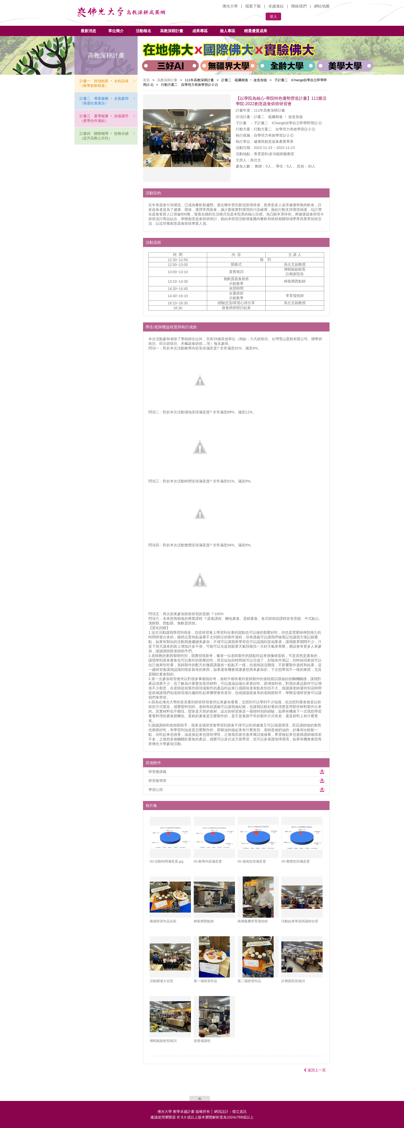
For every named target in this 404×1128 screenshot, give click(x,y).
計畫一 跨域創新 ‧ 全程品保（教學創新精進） (104, 83)
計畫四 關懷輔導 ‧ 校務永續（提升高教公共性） (104, 135)
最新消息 (88, 31)
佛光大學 (230, 6)
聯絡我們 (299, 6)
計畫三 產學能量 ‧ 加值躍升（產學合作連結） (104, 118)
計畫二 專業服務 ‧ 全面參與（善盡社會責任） (104, 100)
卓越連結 (276, 6)
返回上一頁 (315, 1070)
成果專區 (200, 31)
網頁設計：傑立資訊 (230, 1111)
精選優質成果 (255, 31)
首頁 (146, 80)
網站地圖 (322, 6)
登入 (273, 16)
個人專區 (227, 31)
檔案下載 (253, 6)
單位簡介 (116, 31)
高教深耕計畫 (171, 31)
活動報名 (143, 31)
